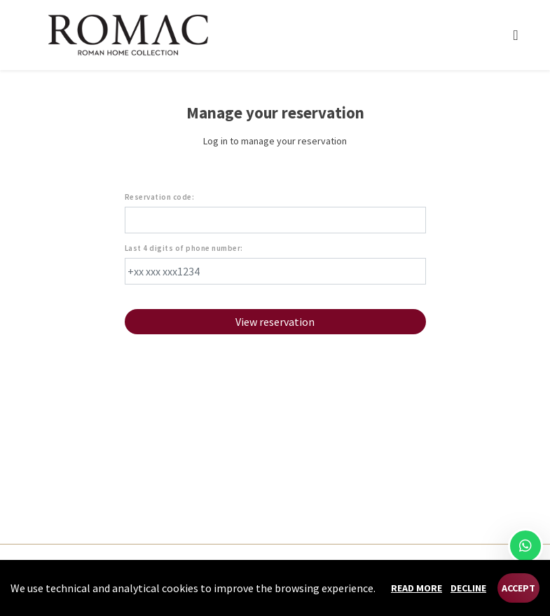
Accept (518, 588)
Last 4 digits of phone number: (184, 248)
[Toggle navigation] (515, 35)
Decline (468, 588)
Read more (416, 588)
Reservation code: (160, 197)
